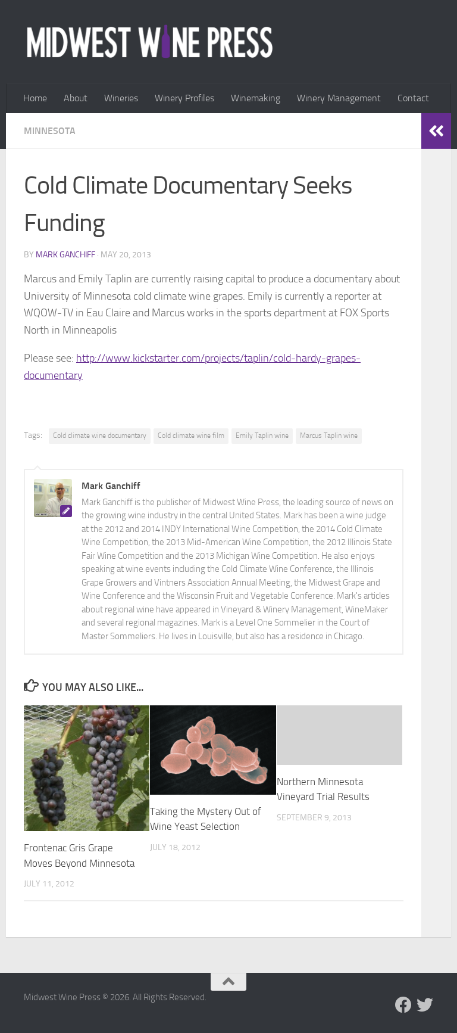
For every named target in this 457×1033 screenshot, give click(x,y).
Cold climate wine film (191, 435)
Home (35, 98)
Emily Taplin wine (262, 435)
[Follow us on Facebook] (403, 1005)
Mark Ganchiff (65, 255)
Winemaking (255, 98)
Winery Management (339, 98)
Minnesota (50, 130)
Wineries (121, 98)
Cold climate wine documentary (99, 435)
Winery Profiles (184, 98)
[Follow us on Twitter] (425, 1005)
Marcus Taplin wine (329, 435)
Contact (413, 98)
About (75, 98)
